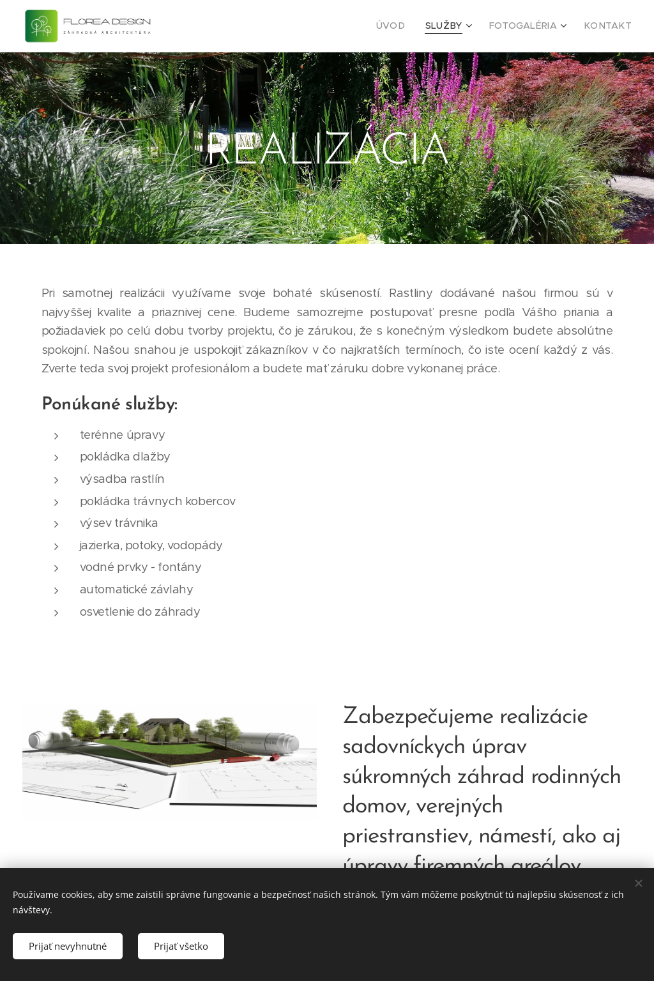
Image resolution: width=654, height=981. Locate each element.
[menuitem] (409, 26)
